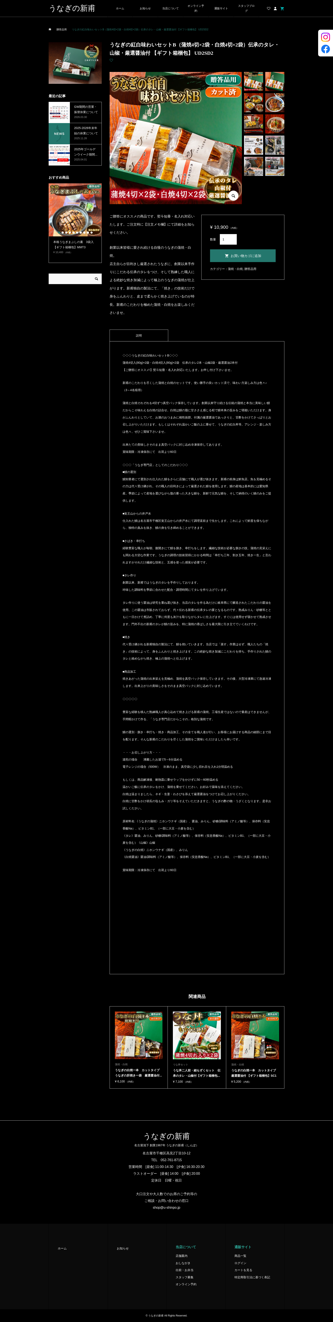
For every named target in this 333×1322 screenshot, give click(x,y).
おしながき (183, 1263)
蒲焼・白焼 (235, 269)
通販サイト (221, 8)
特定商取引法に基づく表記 (252, 1277)
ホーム (120, 8)
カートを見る (243, 1270)
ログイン (240, 1263)
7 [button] (81, 233)
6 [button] (77, 233)
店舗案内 (182, 1255)
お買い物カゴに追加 (246, 256)
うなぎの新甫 (72, 8)
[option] (75, 220)
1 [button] (59, 233)
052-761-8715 (171, 1160)
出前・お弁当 (184, 1270)
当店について (170, 8)
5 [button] (73, 233)
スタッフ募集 (184, 1277)
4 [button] (70, 233)
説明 (139, 335)
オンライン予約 (196, 8)
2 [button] (62, 233)
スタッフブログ (246, 8)
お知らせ (145, 8)
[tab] (139, 335)
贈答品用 (250, 269)
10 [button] (91, 233)
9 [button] (88, 233)
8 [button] (84, 233)
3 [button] (66, 233)
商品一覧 (240, 1255)
